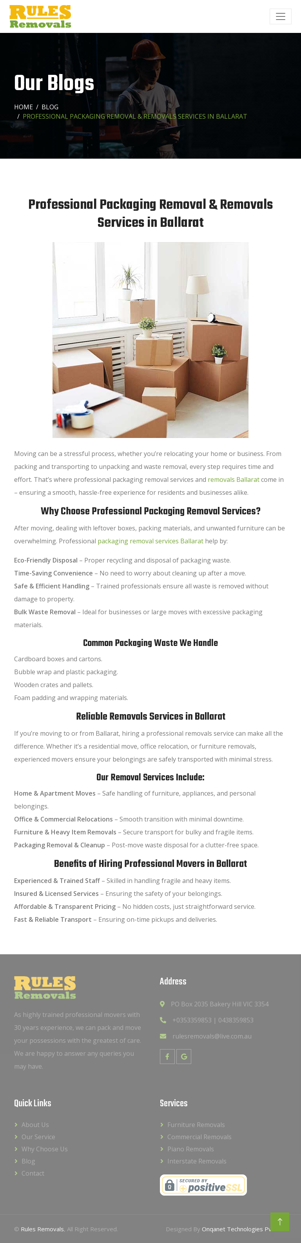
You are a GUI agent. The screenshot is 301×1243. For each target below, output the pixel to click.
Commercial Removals (199, 1137)
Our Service (38, 1137)
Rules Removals (42, 1229)
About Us (35, 1124)
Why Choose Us (45, 1149)
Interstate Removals (197, 1161)
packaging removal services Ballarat (150, 541)
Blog (50, 107)
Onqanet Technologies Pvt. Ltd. (244, 1229)
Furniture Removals (196, 1124)
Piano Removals (190, 1149)
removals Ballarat (233, 479)
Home (23, 107)
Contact (33, 1173)
